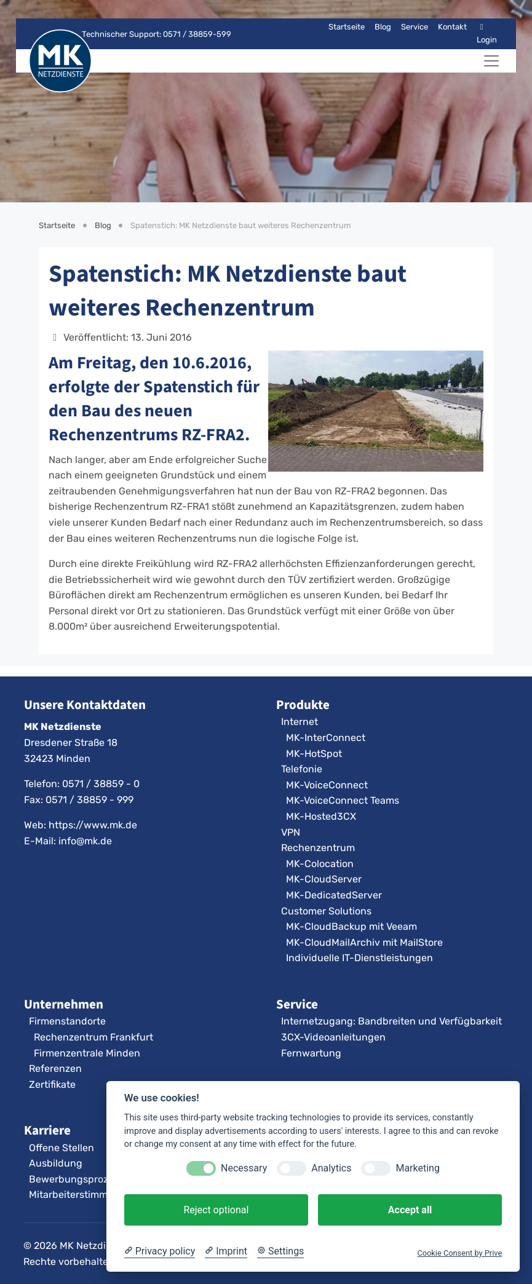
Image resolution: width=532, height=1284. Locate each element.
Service (414, 26)
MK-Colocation (320, 864)
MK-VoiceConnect (327, 785)
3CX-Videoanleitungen (333, 1037)
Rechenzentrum (318, 848)
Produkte (303, 704)
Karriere (47, 1130)
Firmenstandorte (67, 1021)
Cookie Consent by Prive (459, 1253)
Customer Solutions (326, 911)
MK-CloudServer (324, 879)
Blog (383, 26)
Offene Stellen (61, 1148)
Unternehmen (63, 1004)
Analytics (331, 1168)
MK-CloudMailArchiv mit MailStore (364, 942)
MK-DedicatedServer (334, 895)
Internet (299, 721)
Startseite (346, 26)
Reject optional (215, 1210)
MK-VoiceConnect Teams (342, 800)
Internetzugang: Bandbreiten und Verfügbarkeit (391, 1021)
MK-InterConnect (325, 737)
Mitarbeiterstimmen (74, 1194)
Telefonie (301, 769)
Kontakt (452, 26)
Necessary (244, 1168)
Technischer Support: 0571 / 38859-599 (149, 34)
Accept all (410, 1210)
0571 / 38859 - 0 (101, 784)
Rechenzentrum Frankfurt (93, 1037)
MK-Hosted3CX (321, 816)
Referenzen (55, 1068)
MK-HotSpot (314, 753)
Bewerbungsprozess (76, 1179)
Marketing (417, 1168)
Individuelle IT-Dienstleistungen (359, 958)
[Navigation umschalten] (491, 61)
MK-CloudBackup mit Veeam (351, 926)
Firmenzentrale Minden (87, 1053)
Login (487, 33)
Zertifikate (52, 1084)
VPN (290, 832)
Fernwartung (311, 1053)
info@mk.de (85, 841)
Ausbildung (55, 1163)
